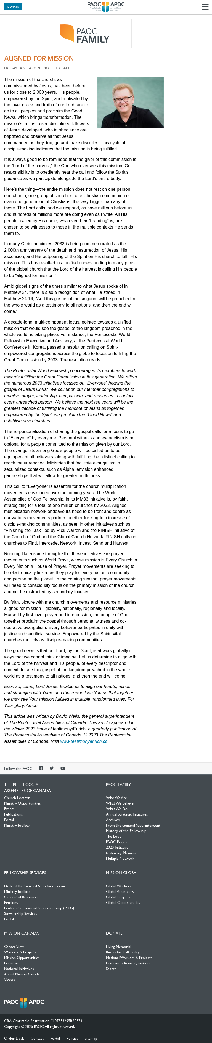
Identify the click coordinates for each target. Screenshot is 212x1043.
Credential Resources (21, 896)
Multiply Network (120, 858)
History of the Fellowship (126, 830)
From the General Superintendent (133, 824)
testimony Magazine (121, 852)
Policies (72, 1038)
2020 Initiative (117, 847)
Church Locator (17, 797)
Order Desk (14, 1038)
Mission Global (122, 872)
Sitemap (91, 1038)
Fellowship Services (25, 872)
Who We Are (116, 797)
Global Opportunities (123, 902)
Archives (113, 819)
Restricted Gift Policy (123, 951)
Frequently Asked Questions (128, 962)
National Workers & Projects (129, 957)
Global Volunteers (120, 891)
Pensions (11, 902)
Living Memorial (118, 946)
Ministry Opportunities (22, 802)
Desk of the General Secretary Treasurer (36, 885)
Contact (37, 1038)
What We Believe (120, 802)
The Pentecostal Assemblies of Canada (106, 7)
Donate (13, 6)
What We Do (117, 808)
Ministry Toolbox (17, 824)
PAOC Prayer (117, 841)
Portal (9, 819)
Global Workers (118, 885)
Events (9, 808)
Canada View (14, 946)
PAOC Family (84, 33)
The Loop (113, 836)
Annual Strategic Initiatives (127, 813)
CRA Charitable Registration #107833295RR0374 (43, 1020)
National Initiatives (19, 968)
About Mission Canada (21, 973)
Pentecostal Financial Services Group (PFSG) (39, 907)
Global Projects (118, 896)
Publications (13, 813)
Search (111, 968)
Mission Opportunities (21, 957)
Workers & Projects (20, 951)
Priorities (11, 962)
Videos (9, 979)
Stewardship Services (20, 913)
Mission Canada (21, 933)
